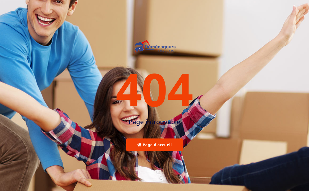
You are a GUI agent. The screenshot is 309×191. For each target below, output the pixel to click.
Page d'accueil (154, 144)
